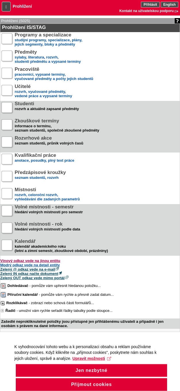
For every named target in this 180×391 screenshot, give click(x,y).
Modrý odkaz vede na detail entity (30, 265)
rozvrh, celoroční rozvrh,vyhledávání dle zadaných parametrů (47, 194)
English (169, 5)
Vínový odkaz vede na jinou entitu (30, 261)
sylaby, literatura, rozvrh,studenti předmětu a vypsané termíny (48, 57)
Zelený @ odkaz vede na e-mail (27, 269)
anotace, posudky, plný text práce (44, 160)
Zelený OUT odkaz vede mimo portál (32, 278)
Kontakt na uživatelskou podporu (146, 11)
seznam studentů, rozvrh (40, 177)
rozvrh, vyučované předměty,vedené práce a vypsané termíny (43, 91)
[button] (6, 6)
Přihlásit (150, 5)
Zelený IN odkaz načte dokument (29, 273)
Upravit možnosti (91, 362)
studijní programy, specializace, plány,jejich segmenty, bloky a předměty (48, 39)
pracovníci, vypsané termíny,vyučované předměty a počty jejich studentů (54, 74)
